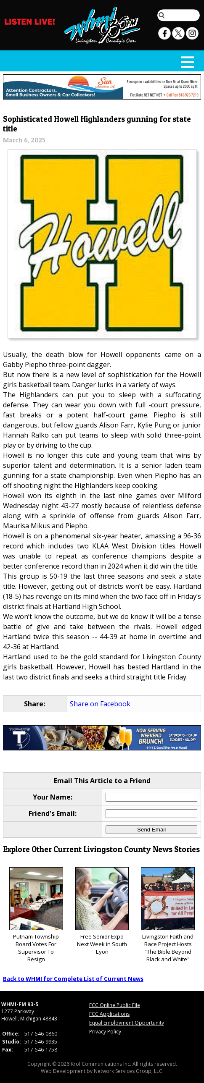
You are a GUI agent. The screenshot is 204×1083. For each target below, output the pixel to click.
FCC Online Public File (114, 1005)
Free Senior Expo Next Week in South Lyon (102, 911)
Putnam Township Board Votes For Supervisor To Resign (36, 915)
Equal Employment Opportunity (126, 1022)
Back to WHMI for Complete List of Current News (73, 979)
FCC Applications (109, 1013)
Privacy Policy (105, 1031)
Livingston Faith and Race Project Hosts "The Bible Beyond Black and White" (168, 915)
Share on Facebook (100, 703)
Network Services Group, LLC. (129, 1071)
